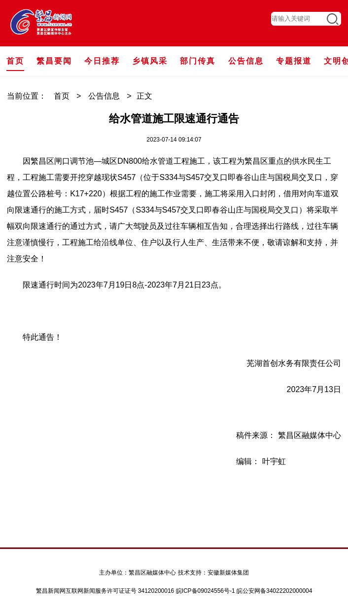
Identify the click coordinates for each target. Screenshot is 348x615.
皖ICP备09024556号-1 (205, 590)
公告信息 (104, 96)
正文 (144, 96)
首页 (62, 96)
